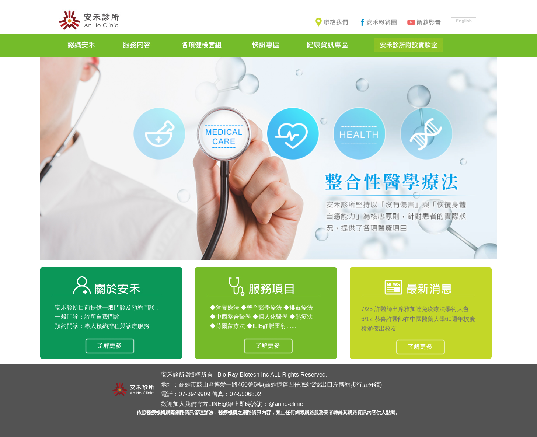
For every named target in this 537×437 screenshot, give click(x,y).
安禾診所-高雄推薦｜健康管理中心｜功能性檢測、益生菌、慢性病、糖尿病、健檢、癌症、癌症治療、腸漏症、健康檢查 (89, 21)
